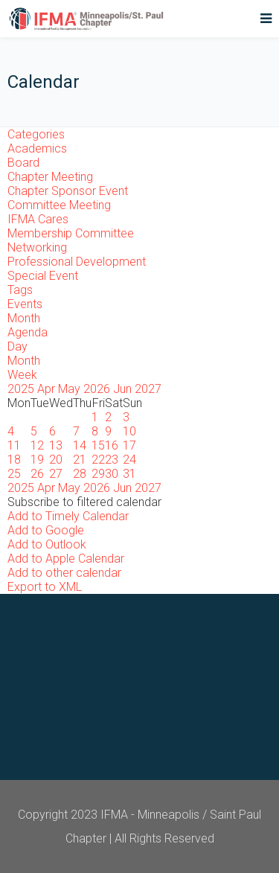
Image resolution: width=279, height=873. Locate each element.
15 (98, 445)
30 (111, 474)
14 (79, 445)
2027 (148, 389)
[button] (84, 502)
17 (129, 445)
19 (37, 460)
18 (14, 460)
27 (55, 474)
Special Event (42, 276)
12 (37, 445)
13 (55, 445)
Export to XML (44, 587)
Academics (37, 148)
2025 (22, 389)
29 (98, 474)
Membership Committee (70, 233)
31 (129, 474)
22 (98, 460)
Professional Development (76, 262)
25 (14, 474)
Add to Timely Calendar (68, 516)
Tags (20, 290)
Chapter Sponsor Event (67, 191)
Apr (47, 389)
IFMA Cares (37, 219)
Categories (36, 134)
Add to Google (45, 530)
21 (79, 460)
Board (23, 163)
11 (14, 445)
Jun (124, 389)
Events (24, 304)
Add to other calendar (64, 573)
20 (55, 460)
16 (111, 445)
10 (129, 431)
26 (37, 474)
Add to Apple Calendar (65, 558)
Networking (37, 247)
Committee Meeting (59, 205)
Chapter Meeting (50, 177)
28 (79, 474)
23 (111, 460)
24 (129, 460)
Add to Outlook (46, 544)
